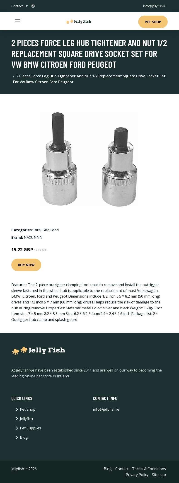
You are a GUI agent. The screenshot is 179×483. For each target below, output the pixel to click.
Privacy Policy (137, 474)
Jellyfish (26, 418)
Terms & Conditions (149, 468)
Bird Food (50, 229)
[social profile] (33, 6)
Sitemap (159, 474)
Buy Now (26, 265)
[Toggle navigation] (17, 21)
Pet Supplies (30, 428)
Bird (37, 229)
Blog (24, 437)
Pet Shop (153, 21)
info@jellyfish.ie (154, 6)
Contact (121, 468)
